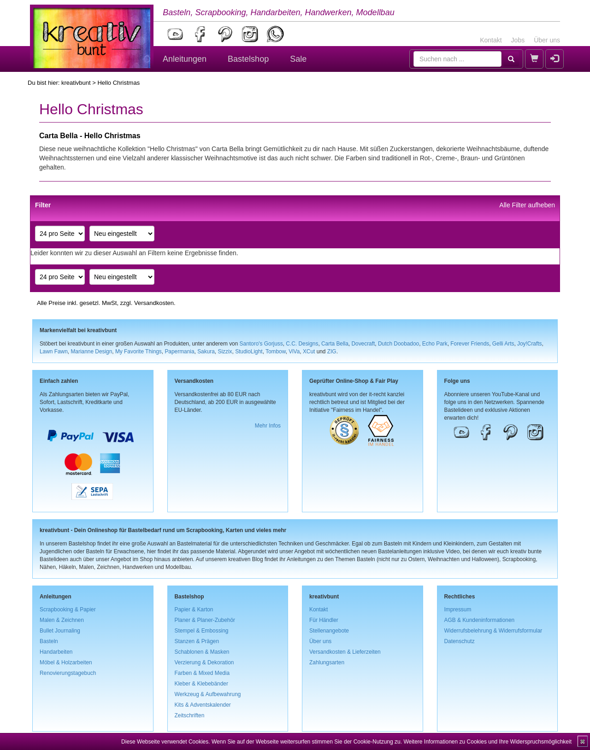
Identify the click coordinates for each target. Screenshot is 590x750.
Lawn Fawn (54, 351)
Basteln (49, 641)
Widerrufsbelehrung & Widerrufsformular (493, 630)
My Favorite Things (138, 351)
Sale (298, 59)
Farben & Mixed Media (202, 673)
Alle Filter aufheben (527, 205)
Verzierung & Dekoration (204, 662)
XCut (309, 351)
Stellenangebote (329, 630)
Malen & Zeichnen (62, 620)
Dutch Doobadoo (398, 343)
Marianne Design (91, 351)
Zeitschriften (190, 715)
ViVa (294, 351)
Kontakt (491, 40)
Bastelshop (248, 59)
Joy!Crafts (529, 343)
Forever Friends (469, 343)
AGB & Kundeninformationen (479, 620)
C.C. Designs (302, 343)
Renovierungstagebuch (68, 673)
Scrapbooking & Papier (68, 609)
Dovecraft (363, 343)
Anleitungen (184, 59)
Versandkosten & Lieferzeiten (345, 652)
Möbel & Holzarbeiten (66, 662)
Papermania (179, 351)
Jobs (518, 40)
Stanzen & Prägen (197, 641)
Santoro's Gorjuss (261, 343)
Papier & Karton (194, 609)
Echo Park (435, 343)
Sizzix (225, 351)
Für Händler (323, 620)
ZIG (331, 351)
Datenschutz (459, 641)
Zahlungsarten (326, 662)
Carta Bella (334, 343)
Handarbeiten (56, 652)
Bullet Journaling (60, 630)
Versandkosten (154, 302)
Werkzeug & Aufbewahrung (208, 694)
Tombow (276, 351)
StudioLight (249, 351)
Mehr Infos (268, 425)
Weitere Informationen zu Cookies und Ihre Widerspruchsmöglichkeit (487, 741)
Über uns (547, 40)
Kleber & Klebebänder (201, 683)
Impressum (458, 609)
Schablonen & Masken (202, 652)
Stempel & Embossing (202, 630)
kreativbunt (76, 82)
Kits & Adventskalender (203, 705)
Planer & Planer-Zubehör (205, 620)
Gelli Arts (503, 343)
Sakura (206, 351)
